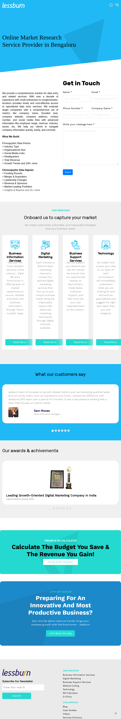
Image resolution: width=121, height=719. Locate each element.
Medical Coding (71, 686)
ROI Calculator (70, 693)
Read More (19, 342)
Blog (65, 706)
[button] (52, 431)
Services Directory (72, 717)
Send (68, 172)
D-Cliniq (67, 696)
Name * (67, 92)
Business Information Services (79, 675)
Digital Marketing (72, 678)
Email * (96, 92)
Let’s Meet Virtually (60, 633)
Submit (16, 695)
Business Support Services (77, 682)
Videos (66, 714)
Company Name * (102, 108)
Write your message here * (79, 124)
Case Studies (70, 710)
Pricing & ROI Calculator (60, 562)
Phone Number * (73, 108)
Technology (69, 689)
